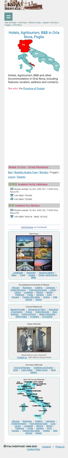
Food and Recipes (22, 367)
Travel (22, 275)
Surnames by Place (37, 309)
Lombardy (28, 292)
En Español (47, 316)
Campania (50, 287)
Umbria (46, 297)
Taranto (21, 176)
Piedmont (19, 295)
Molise (49, 292)
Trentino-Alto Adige (31, 297)
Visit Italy (22, 22)
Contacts (46, 446)
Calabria (38, 287)
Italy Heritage (10, 22)
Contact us (22, 357)
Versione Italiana (46, 273)
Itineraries (31, 273)
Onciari (29, 312)
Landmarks (18, 273)
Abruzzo (15, 287)
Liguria (18, 292)
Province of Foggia (33, 88)
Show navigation (8, 17)
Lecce (11, 176)
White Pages (21, 316)
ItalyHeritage (27, 227)
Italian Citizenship (47, 314)
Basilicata (27, 287)
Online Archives (29, 314)
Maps (13, 275)
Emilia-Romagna (18, 290)
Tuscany (15, 297)
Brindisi (44, 172)
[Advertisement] (34, 128)
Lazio (53, 423)
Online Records (42, 312)
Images (31, 275)
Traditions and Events (43, 367)
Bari (10, 172)
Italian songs (42, 370)
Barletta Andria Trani (26, 172)
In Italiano (34, 316)
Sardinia (40, 295)
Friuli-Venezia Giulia (38, 290)
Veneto (38, 299)
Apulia (46, 22)
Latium (53, 290)
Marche (39, 292)
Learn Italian (27, 370)
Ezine (15, 370)
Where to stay (35, 22)
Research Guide (17, 309)
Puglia (30, 295)
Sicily (49, 295)
